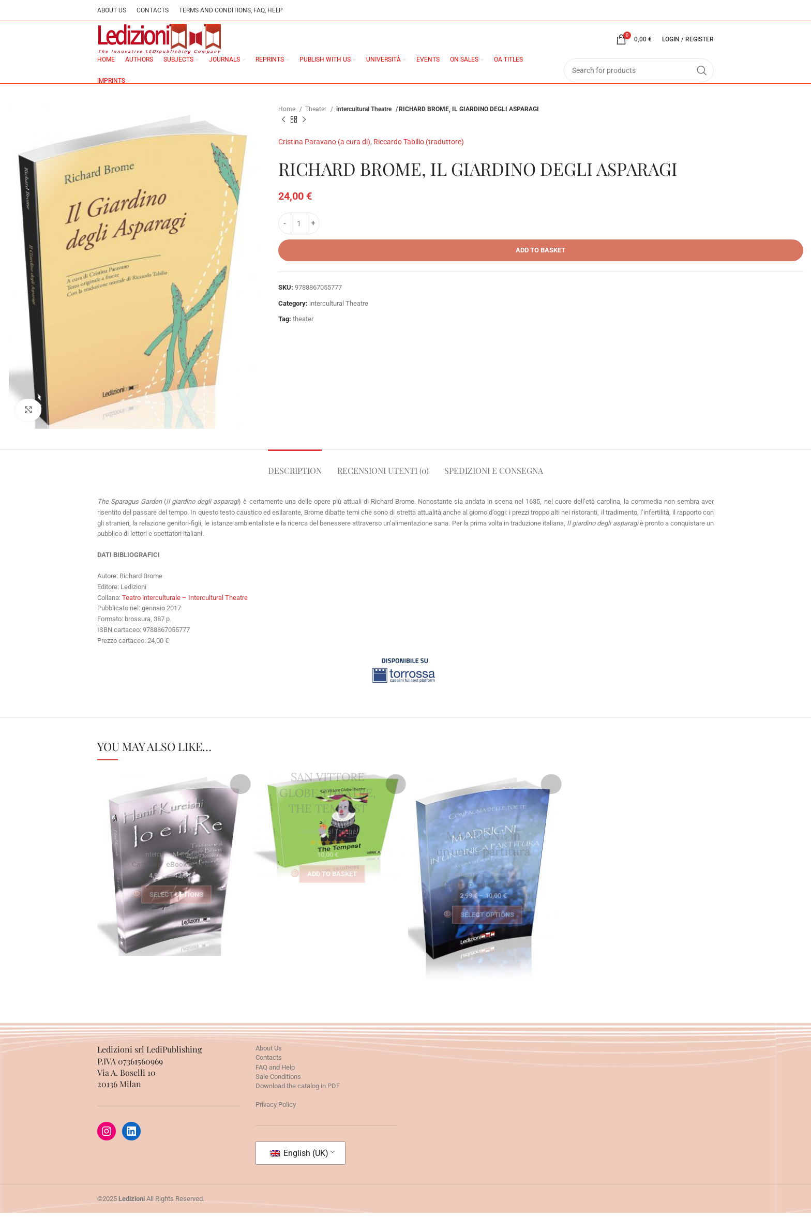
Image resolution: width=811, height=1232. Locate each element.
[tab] (295, 484)
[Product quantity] (299, 242)
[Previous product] (283, 139)
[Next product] (304, 139)
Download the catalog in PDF (298, 1105)
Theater (316, 128)
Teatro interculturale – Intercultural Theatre (185, 616)
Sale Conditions (278, 1096)
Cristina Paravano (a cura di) (324, 161)
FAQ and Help (275, 1086)
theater (303, 338)
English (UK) (299, 1172)
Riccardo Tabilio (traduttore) (418, 161)
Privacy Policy (276, 1124)
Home (287, 128)
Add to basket (540, 269)
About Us (269, 1067)
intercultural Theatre (365, 128)
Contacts (269, 1076)
